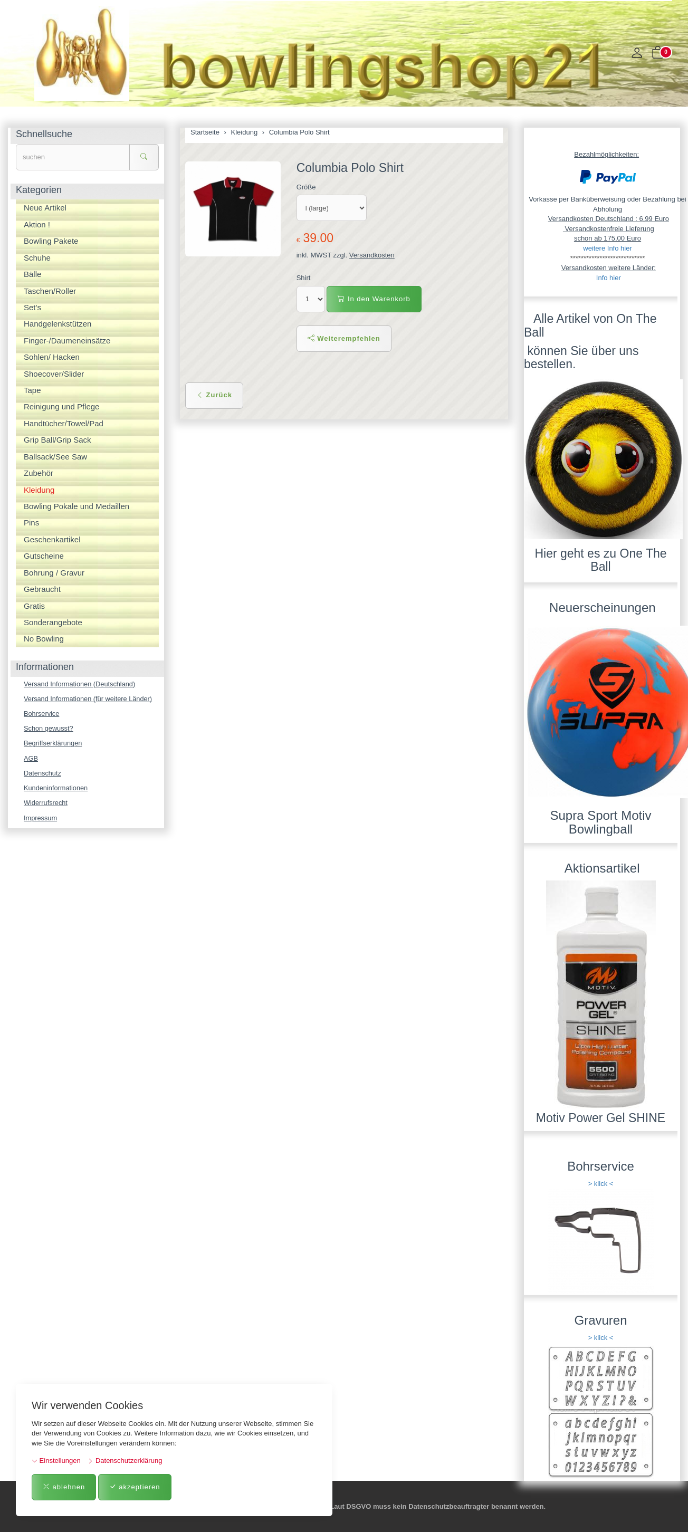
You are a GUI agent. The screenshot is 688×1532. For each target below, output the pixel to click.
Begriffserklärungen (53, 744)
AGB (31, 759)
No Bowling (44, 638)
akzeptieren (134, 1487)
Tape (32, 390)
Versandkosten (372, 255)
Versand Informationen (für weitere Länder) (89, 699)
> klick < (601, 1184)
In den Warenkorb (374, 299)
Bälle (32, 274)
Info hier (608, 278)
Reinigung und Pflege (61, 406)
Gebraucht (42, 589)
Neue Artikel (45, 207)
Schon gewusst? (49, 729)
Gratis (34, 605)
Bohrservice (42, 714)
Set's (32, 307)
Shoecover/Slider (54, 373)
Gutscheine (44, 555)
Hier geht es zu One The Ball (600, 560)
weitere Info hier (607, 248)
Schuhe (37, 257)
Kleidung (39, 489)
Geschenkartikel (52, 539)
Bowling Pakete (51, 240)
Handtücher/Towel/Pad (63, 423)
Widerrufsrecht (46, 804)
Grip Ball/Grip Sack (57, 439)
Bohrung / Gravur (54, 572)
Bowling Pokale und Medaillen (76, 506)
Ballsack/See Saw (55, 456)
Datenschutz (43, 774)
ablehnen (64, 1487)
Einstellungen (56, 1460)
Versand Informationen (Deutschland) (80, 684)
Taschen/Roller (50, 290)
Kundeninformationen (56, 789)
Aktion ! (37, 224)
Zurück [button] (214, 395)
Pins (31, 522)
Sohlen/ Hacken (52, 356)
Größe (306, 187)
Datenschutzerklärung (125, 1460)
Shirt (304, 278)
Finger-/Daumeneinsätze (67, 340)
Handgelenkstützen (57, 323)
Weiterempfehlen (344, 338)
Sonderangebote (53, 622)
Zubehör (38, 472)
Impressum (41, 820)
